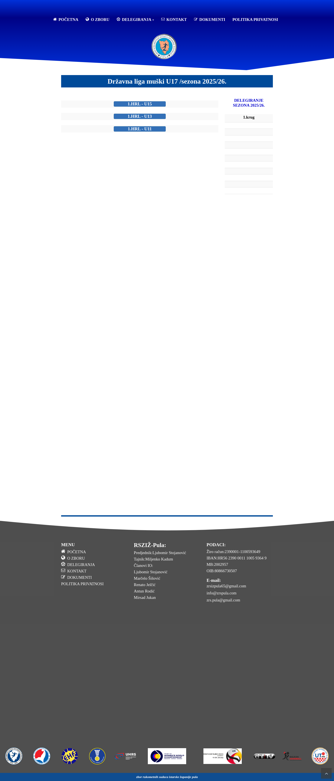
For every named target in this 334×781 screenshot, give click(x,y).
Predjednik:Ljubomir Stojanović (160, 552)
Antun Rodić (144, 591)
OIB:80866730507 (222, 571)
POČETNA (65, 19)
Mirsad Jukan (145, 597)
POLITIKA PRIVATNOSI (255, 19)
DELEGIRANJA (135, 19)
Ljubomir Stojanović (150, 572)
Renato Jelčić (144, 584)
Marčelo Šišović (147, 578)
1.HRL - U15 (140, 103)
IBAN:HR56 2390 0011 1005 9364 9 (237, 558)
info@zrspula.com (221, 593)
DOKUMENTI (209, 19)
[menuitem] (94, 552)
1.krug (248, 117)
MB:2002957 (217, 564)
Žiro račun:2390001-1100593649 (233, 551)
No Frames (139, 307)
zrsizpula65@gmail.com (226, 586)
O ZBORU (97, 19)
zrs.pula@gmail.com (223, 600)
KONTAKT (174, 19)
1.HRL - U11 (140, 128)
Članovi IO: (143, 565)
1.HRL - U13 (140, 116)
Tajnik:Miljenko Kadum (153, 559)
